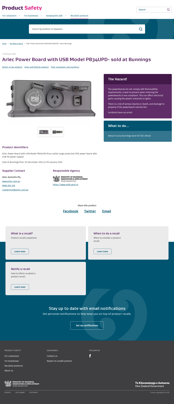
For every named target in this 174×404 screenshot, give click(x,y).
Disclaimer (20, 392)
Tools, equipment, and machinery (65, 67)
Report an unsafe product (59, 361)
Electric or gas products (12, 67)
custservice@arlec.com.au (15, 189)
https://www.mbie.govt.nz (65, 184)
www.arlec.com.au (11, 181)
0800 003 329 (8, 185)
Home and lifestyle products (36, 67)
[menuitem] (11, 15)
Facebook (70, 211)
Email (106, 211)
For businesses (12, 361)
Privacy (8, 392)
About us (9, 370)
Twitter (90, 211)
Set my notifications (87, 325)
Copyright (33, 392)
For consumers (12, 356)
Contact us (52, 356)
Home (4, 43)
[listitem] (45, 243)
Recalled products (16, 43)
